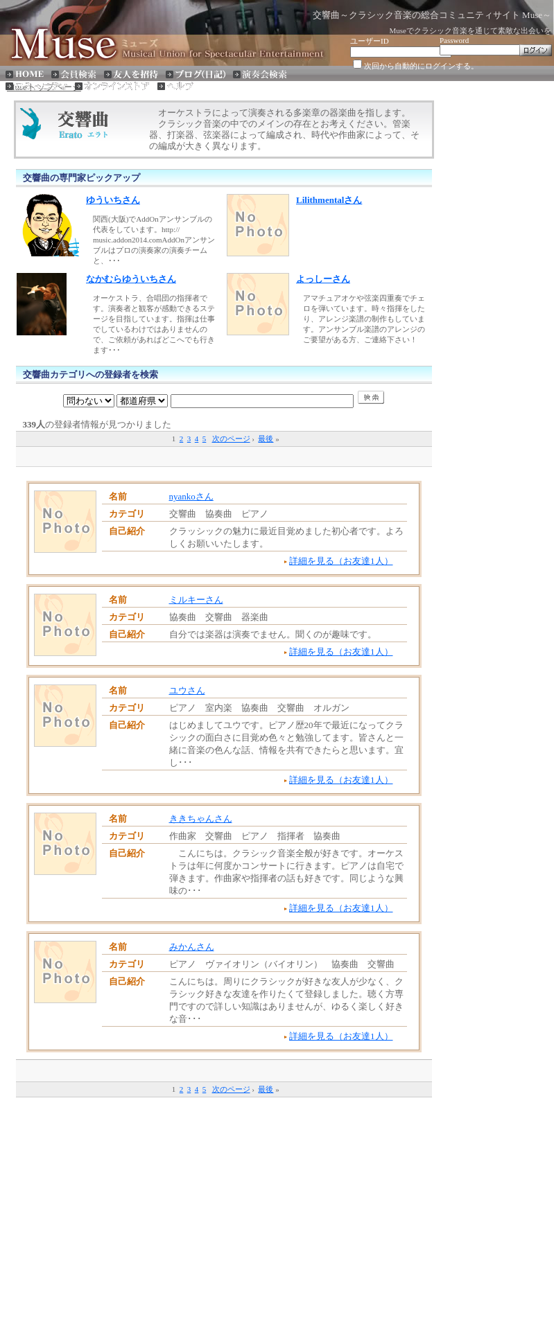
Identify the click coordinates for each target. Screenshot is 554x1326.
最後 (265, 438)
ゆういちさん (113, 200)
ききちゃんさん (200, 818)
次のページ (231, 438)
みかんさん (191, 947)
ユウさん (187, 690)
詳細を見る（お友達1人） (341, 561)
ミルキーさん (196, 599)
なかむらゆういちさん (131, 279)
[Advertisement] (224, 455)
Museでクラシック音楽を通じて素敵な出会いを (470, 30)
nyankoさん (191, 496)
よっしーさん (323, 279)
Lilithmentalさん (329, 200)
